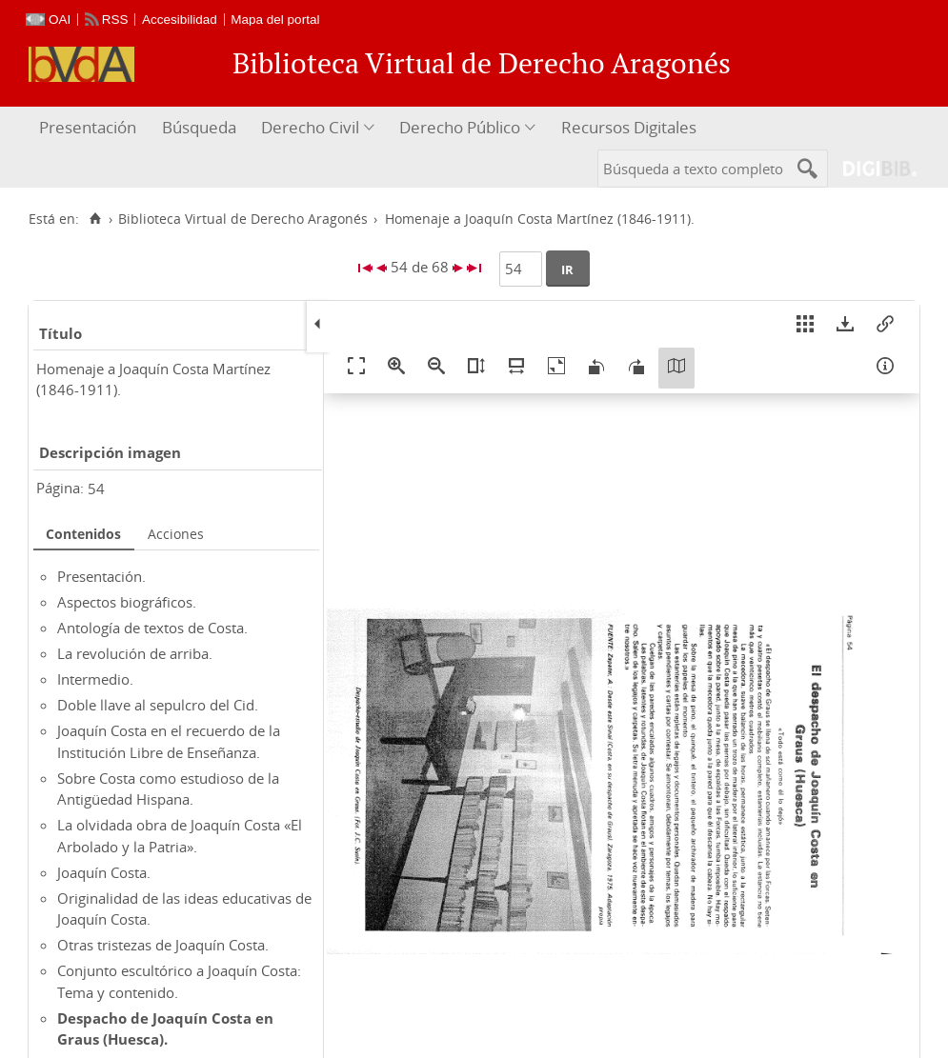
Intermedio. (95, 679)
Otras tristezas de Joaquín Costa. (163, 944)
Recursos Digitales (628, 127)
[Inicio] (95, 219)
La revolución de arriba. (134, 653)
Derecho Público (459, 127)
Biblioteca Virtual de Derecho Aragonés (243, 219)
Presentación (87, 127)
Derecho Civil (310, 127)
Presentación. (101, 576)
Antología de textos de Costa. (152, 627)
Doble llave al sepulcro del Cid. (157, 704)
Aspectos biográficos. (126, 601)
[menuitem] (90, 128)
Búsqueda (199, 127)
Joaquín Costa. (104, 872)
